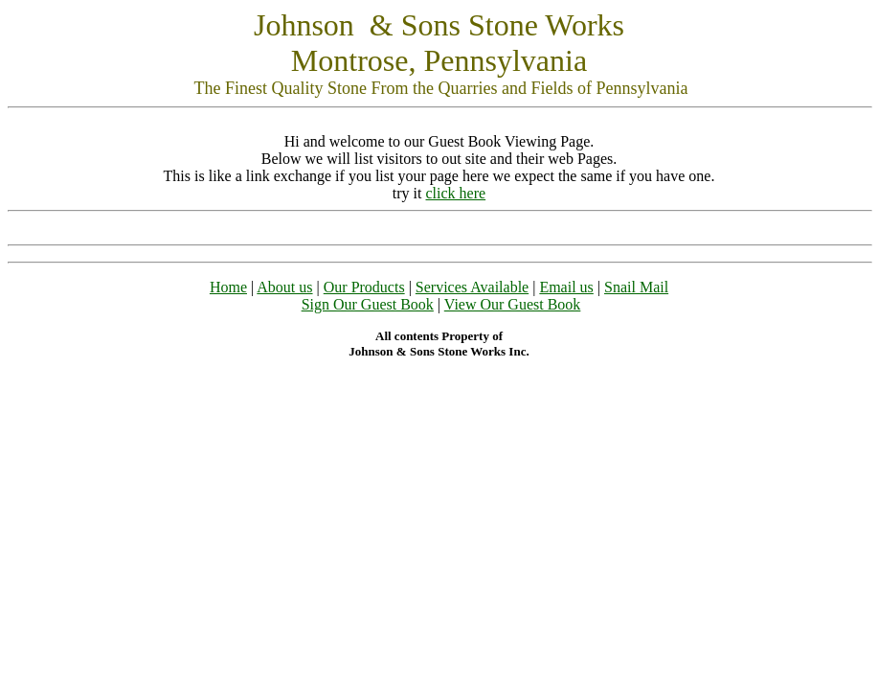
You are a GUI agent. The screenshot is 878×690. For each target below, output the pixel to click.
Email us (566, 287)
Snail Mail (636, 287)
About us (284, 287)
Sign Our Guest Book (368, 304)
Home (228, 287)
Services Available (472, 287)
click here (456, 193)
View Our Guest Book (512, 304)
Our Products (364, 287)
